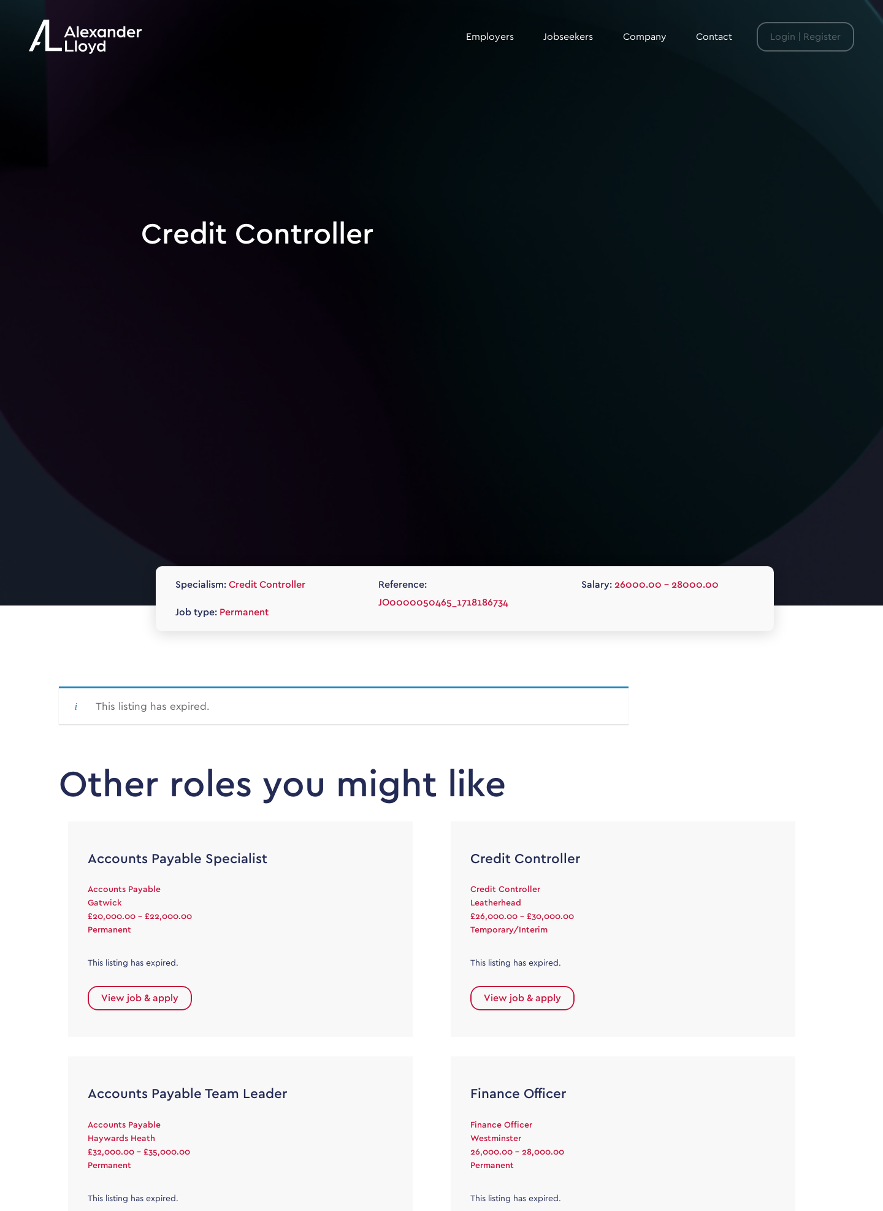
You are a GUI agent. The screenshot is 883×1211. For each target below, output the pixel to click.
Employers (490, 37)
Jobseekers (568, 37)
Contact (714, 37)
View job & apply (139, 998)
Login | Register (805, 37)
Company (645, 37)
